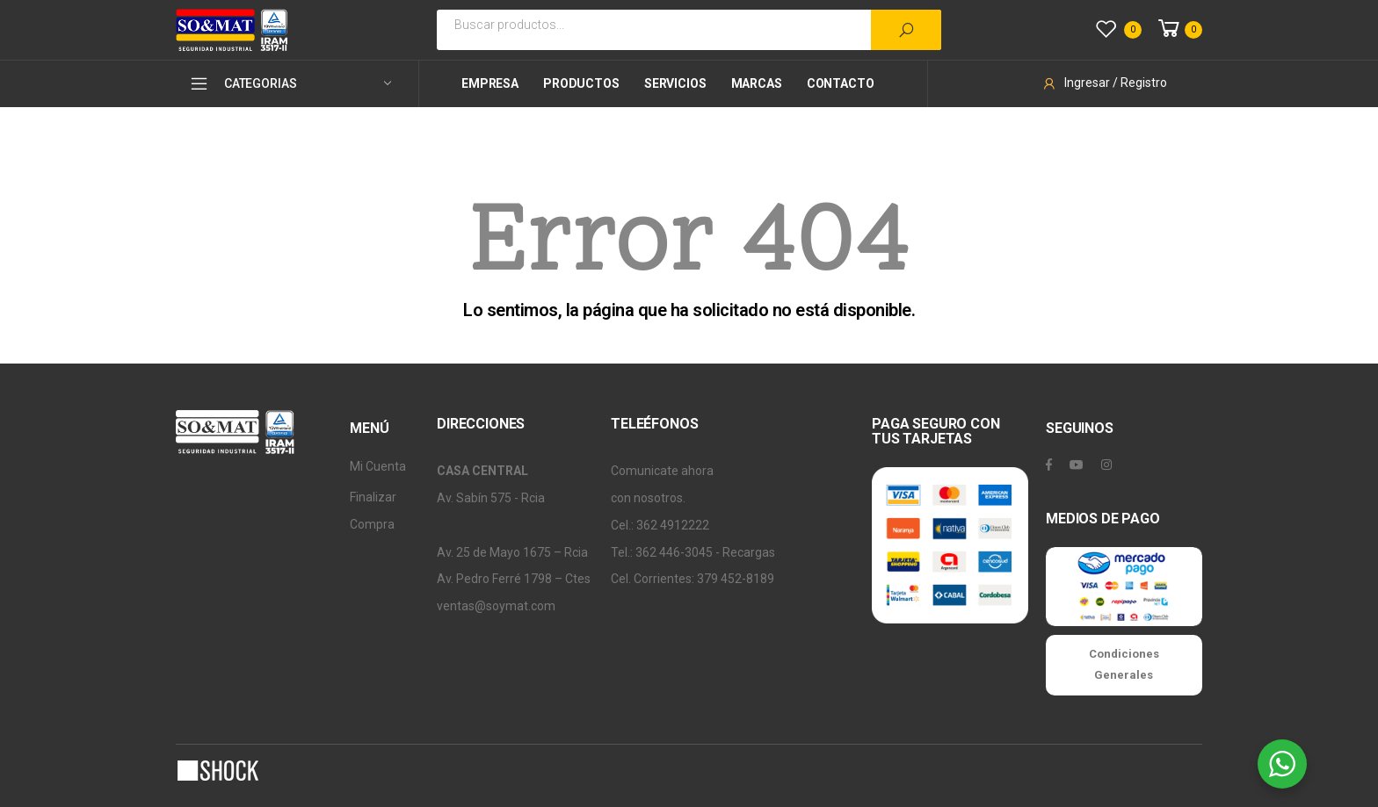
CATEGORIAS (242, 83)
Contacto (840, 83)
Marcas (756, 83)
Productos (581, 83)
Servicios (675, 83)
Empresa (490, 83)
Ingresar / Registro (1104, 83)
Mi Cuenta (378, 466)
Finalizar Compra (373, 510)
